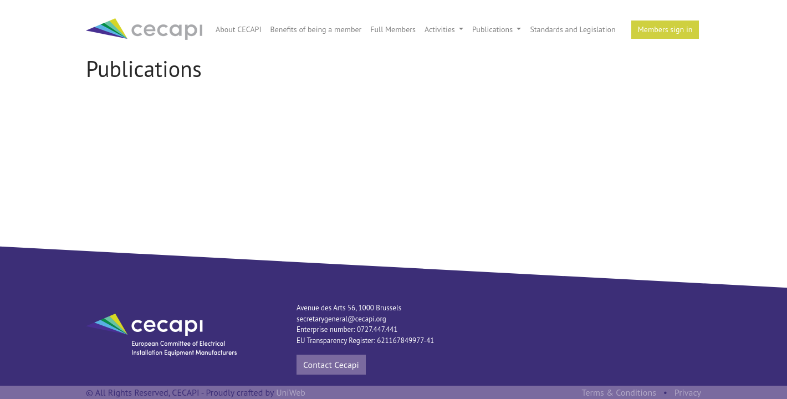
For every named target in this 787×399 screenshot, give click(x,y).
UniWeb (290, 392)
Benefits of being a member (315, 29)
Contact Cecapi (331, 364)
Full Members (393, 29)
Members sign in (665, 29)
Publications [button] (493, 29)
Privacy (687, 392)
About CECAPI (238, 29)
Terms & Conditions (619, 392)
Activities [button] (441, 29)
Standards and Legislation (572, 29)
